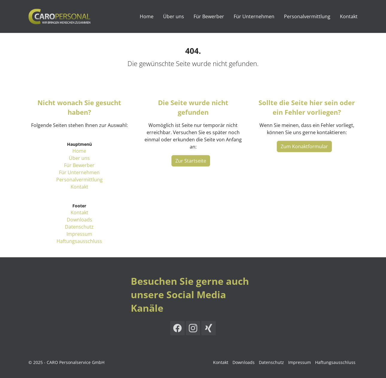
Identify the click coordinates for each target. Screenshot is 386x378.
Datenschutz (79, 227)
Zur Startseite (190, 160)
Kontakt (79, 186)
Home (79, 151)
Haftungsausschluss (79, 241)
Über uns (79, 158)
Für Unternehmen (79, 172)
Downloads (79, 219)
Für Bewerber (79, 165)
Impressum (79, 234)
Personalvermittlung (79, 179)
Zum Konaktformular (304, 146)
